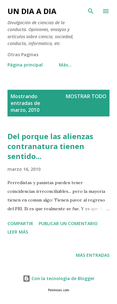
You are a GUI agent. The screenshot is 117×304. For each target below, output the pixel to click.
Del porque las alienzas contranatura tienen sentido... (50, 146)
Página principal (25, 65)
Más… (65, 65)
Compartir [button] (20, 223)
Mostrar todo (86, 96)
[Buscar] (91, 11)
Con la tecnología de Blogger (59, 278)
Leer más (17, 232)
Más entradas (93, 255)
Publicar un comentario (68, 223)
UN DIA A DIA (31, 11)
